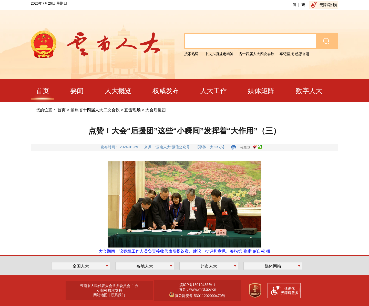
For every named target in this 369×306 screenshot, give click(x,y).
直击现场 (132, 110)
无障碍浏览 (328, 5)
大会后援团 (155, 110)
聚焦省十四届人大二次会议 (95, 110)
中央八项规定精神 (219, 54)
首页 (61, 110)
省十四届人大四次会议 (256, 54)
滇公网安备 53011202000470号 (199, 296)
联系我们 (118, 295)
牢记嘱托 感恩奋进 (294, 54)
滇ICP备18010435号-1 (197, 285)
